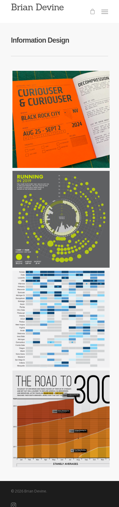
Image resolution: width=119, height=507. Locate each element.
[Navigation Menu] (104, 11)
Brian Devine (37, 7)
